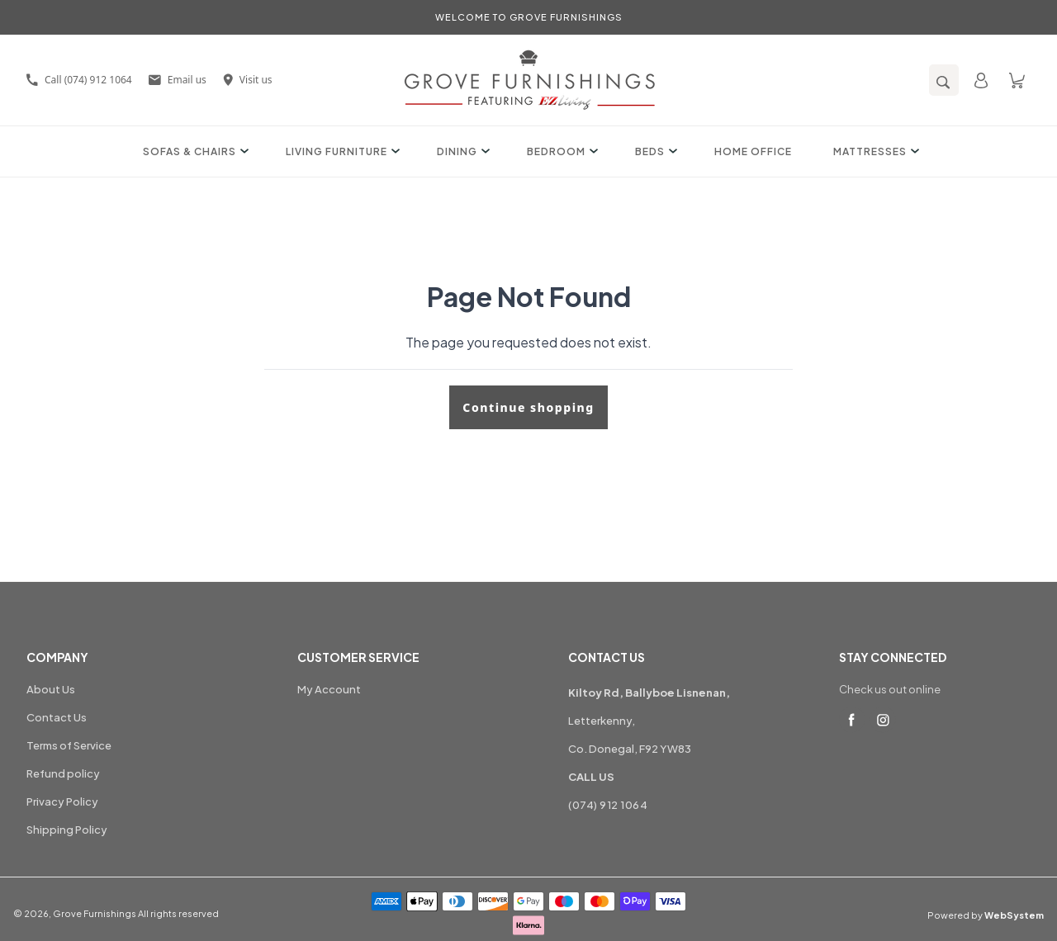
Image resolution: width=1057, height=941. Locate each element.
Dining (461, 151)
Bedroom (560, 151)
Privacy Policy (62, 801)
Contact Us (56, 717)
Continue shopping (528, 407)
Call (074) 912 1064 (79, 80)
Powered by (985, 915)
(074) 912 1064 (607, 804)
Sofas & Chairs (193, 151)
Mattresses (874, 151)
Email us (177, 80)
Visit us (248, 80)
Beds (654, 151)
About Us (50, 689)
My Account (329, 689)
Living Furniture (341, 151)
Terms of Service (68, 745)
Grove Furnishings (94, 913)
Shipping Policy (66, 829)
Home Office (753, 151)
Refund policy (63, 773)
